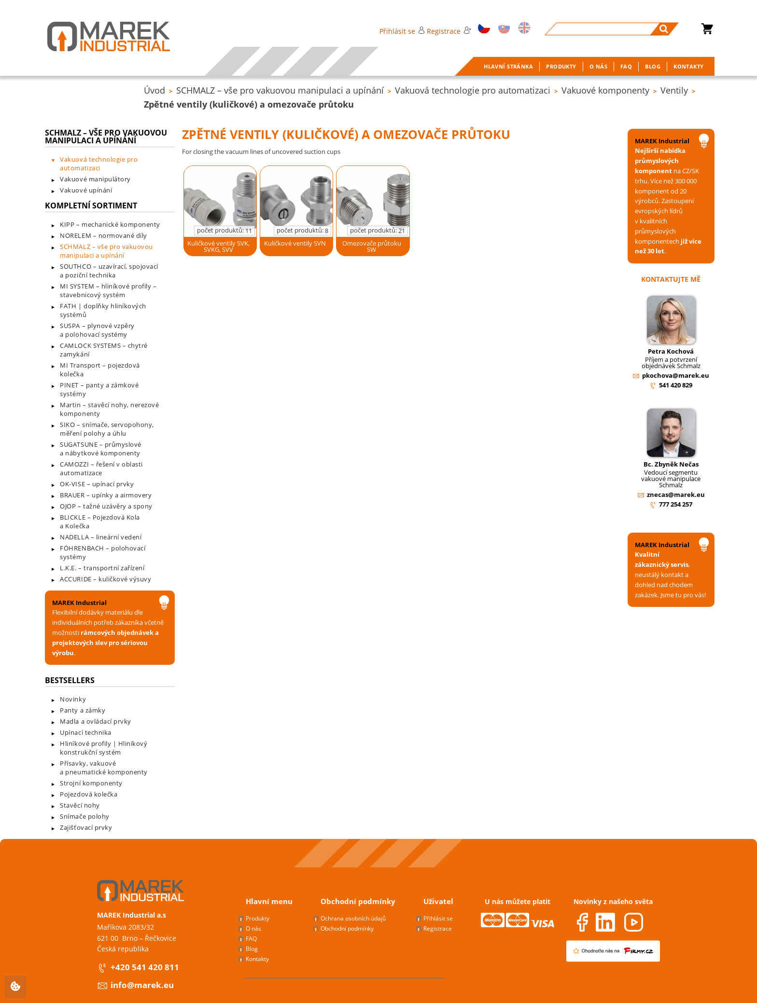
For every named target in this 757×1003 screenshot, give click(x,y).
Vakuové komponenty (605, 90)
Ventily (674, 90)
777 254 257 (675, 504)
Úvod (154, 90)
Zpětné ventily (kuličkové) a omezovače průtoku (249, 104)
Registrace (449, 31)
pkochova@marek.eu (675, 375)
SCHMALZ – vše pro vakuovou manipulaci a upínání (280, 90)
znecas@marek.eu (676, 494)
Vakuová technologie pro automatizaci (472, 90)
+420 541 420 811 (145, 967)
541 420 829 (675, 385)
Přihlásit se (401, 31)
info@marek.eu (142, 984)
